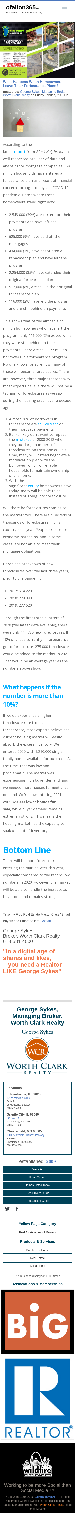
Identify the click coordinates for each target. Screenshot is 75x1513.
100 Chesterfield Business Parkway (25, 1135)
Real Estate (37, 1258)
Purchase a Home (37, 1250)
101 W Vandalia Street (18, 1098)
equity (33, 485)
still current (48, 424)
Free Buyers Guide (37, 1193)
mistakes (23, 439)
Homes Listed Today (37, 1185)
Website (37, 1169)
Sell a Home (37, 1265)
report (19, 151)
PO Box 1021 (14, 1118)
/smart (46, 921)
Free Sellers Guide (37, 1200)
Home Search (37, 1177)
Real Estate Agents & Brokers (37, 1232)
